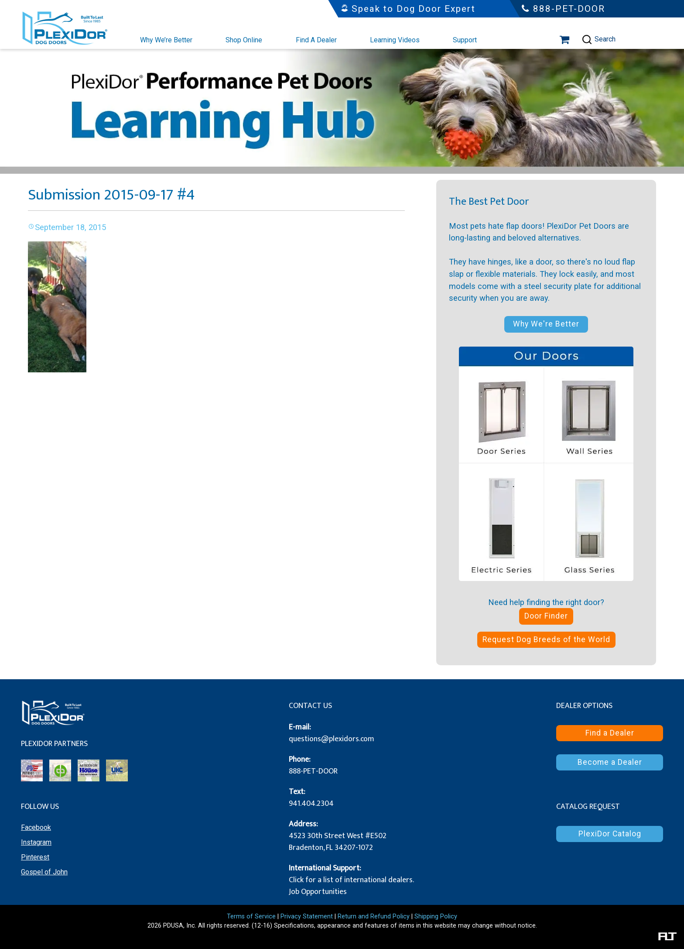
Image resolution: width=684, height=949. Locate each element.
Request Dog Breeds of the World (546, 639)
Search (598, 39)
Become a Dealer (610, 762)
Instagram (36, 842)
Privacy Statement (306, 916)
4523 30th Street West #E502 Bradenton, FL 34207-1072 (337, 841)
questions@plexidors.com (331, 739)
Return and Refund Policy (374, 916)
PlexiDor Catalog (609, 833)
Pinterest (35, 857)
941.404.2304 (311, 803)
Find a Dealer (609, 733)
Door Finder (546, 616)
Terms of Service (251, 916)
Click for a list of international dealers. (351, 880)
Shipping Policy (435, 916)
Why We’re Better (166, 40)
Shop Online (244, 40)
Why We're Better (546, 324)
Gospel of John (44, 872)
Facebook (36, 827)
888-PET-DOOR (313, 771)
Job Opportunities (318, 891)
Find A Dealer (316, 40)
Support (465, 40)
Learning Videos (395, 40)
